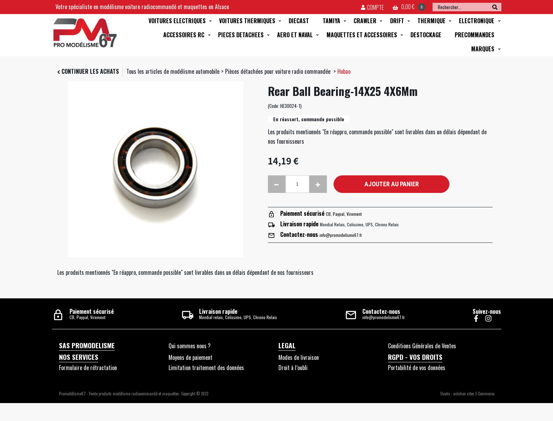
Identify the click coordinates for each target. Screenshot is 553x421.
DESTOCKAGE (425, 35)
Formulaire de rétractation (88, 367)
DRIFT (397, 21)
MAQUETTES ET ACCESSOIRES (362, 35)
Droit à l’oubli (293, 367)
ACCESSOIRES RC (183, 35)
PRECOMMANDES (474, 35)
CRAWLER (365, 21)
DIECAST (299, 21)
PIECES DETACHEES (241, 35)
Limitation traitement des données (206, 367)
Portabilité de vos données (416, 367)
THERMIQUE (431, 21)
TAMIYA (331, 21)
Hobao (343, 71)
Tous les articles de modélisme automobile (172, 71)
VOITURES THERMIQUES (247, 21)
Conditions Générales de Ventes (422, 346)
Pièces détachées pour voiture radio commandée (278, 71)
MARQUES (482, 49)
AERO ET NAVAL (295, 35)
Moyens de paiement (190, 357)
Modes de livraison (298, 357)
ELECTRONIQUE (476, 21)
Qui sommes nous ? (190, 346)
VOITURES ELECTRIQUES (177, 21)
